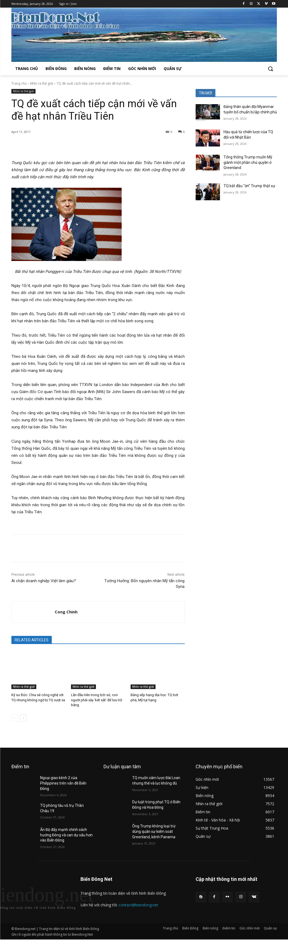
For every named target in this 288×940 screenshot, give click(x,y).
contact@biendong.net (138, 904)
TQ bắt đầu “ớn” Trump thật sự (249, 186)
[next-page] (23, 718)
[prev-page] (14, 718)
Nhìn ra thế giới (41, 83)
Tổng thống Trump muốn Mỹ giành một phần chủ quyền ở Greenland (248, 162)
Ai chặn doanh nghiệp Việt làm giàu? (43, 580)
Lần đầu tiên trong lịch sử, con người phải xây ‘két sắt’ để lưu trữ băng (96, 700)
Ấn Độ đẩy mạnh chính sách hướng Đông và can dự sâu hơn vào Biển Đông (66, 834)
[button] (270, 68)
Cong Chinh (66, 611)
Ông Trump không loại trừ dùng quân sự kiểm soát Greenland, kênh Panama (154, 831)
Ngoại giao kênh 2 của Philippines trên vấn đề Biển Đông (63, 783)
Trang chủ (19, 83)
